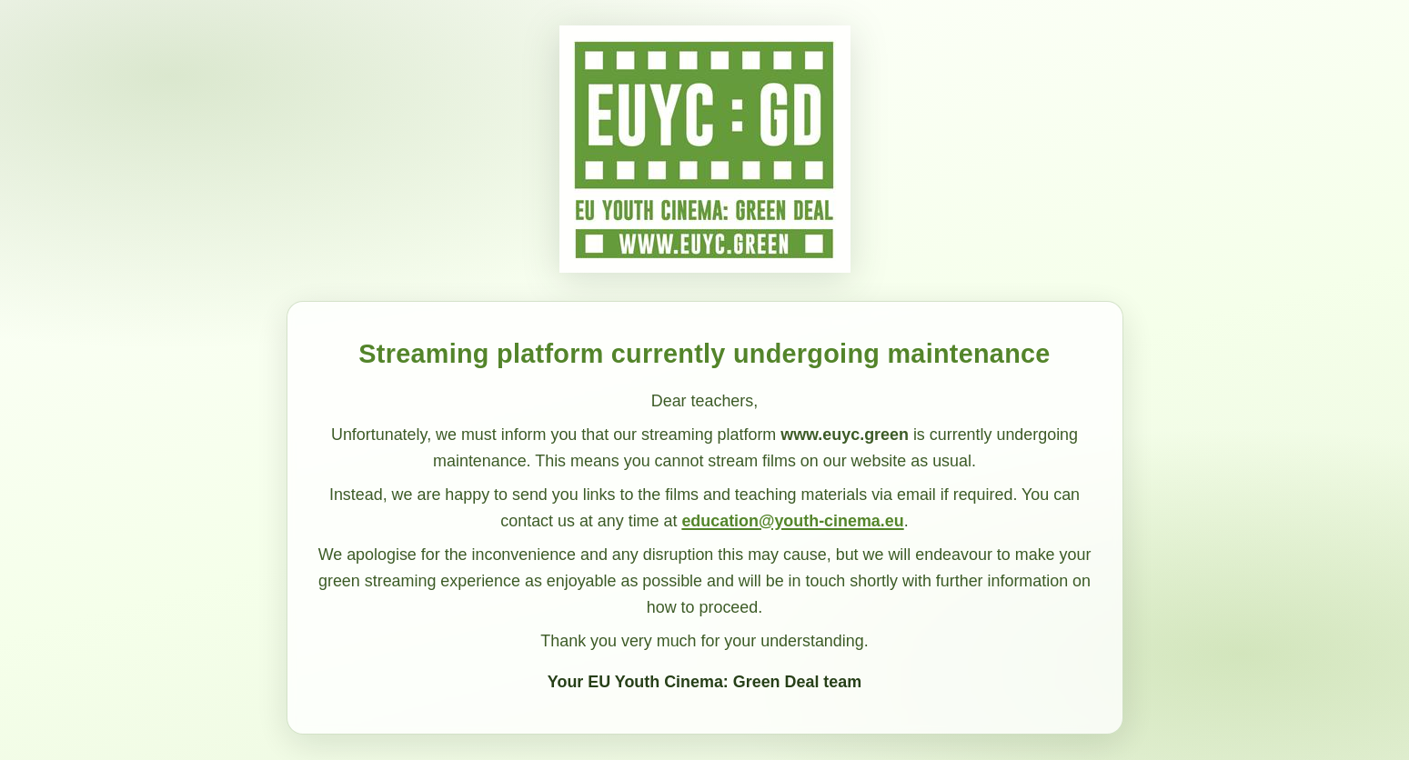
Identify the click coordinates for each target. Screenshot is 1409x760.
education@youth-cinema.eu (792, 521)
